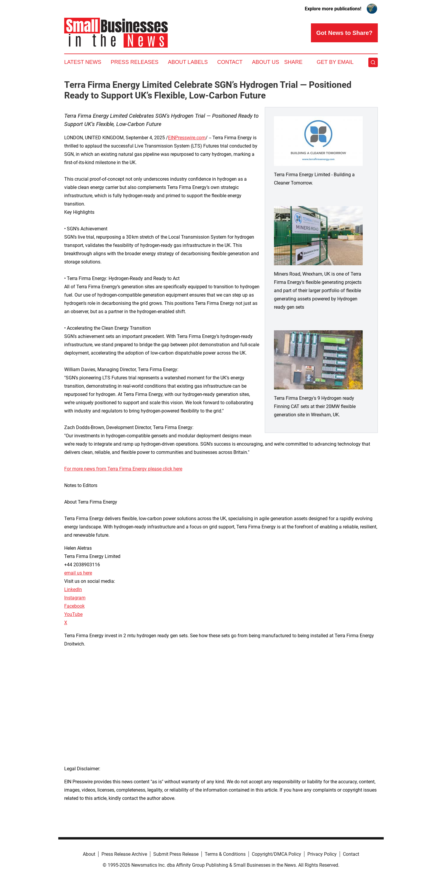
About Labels (188, 62)
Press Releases (134, 62)
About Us (265, 62)
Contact (230, 62)
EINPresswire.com (187, 137)
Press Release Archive (124, 854)
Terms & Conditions (225, 854)
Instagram (75, 598)
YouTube (73, 614)
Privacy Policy (322, 854)
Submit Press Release (176, 854)
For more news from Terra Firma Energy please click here (123, 469)
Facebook (74, 606)
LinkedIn (73, 589)
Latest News (82, 62)
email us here (78, 573)
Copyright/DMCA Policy (276, 854)
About (89, 854)
